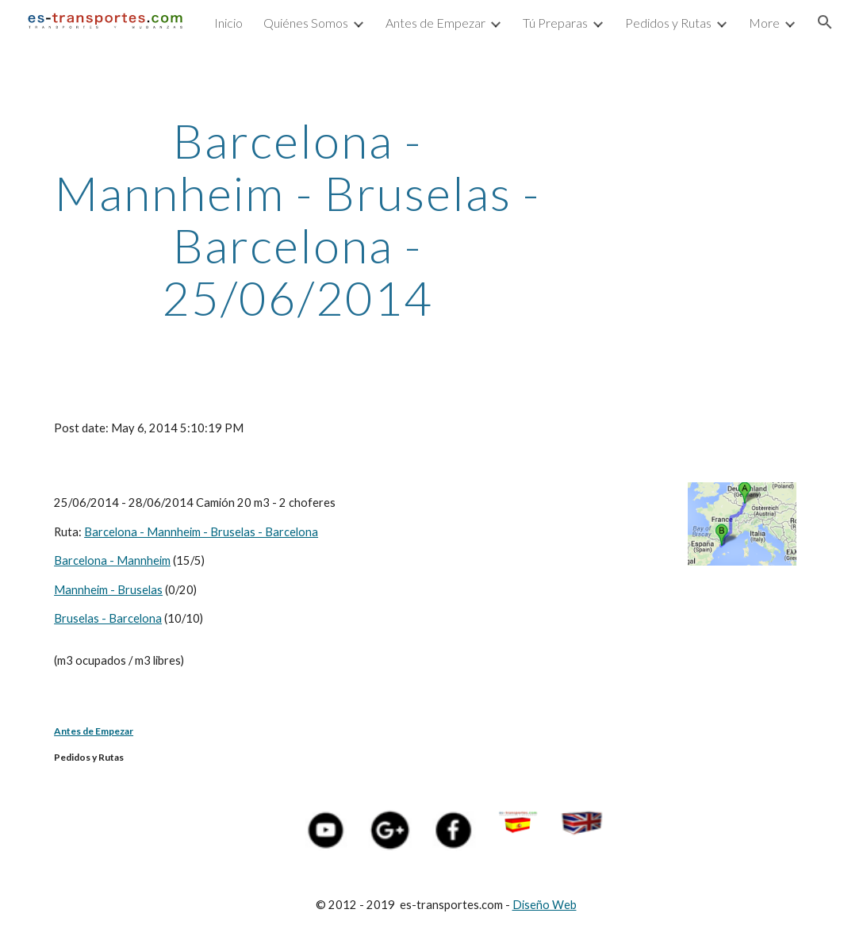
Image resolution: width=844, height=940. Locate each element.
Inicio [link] (228, 22)
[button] (825, 22)
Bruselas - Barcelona (108, 618)
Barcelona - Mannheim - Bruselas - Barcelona (201, 532)
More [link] (764, 22)
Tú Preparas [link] (555, 22)
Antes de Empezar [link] (435, 22)
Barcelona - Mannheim (112, 560)
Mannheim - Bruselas (108, 590)
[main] (297, 219)
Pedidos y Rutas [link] (668, 22)
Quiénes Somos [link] (305, 22)
